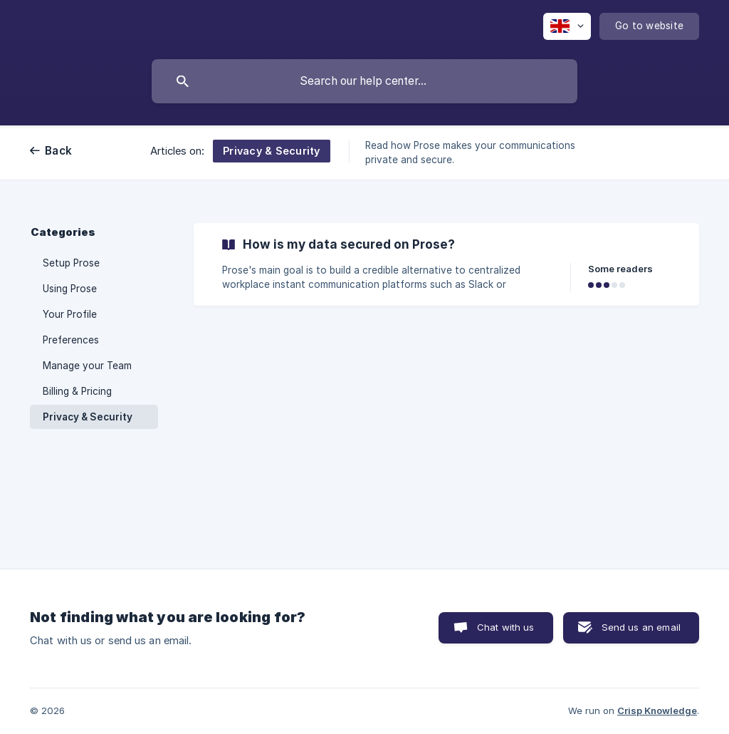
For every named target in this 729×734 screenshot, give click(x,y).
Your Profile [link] (70, 314)
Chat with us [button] (506, 627)
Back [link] (58, 150)
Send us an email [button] (641, 627)
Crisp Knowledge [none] (657, 710)
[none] (567, 26)
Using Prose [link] (70, 288)
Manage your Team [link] (87, 365)
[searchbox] (364, 81)
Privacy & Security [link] (87, 417)
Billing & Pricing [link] (77, 391)
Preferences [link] (71, 340)
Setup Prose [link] (71, 263)
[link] (446, 264)
